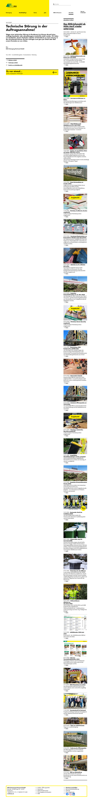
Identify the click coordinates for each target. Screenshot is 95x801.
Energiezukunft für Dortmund (78, 710)
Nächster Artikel (12, 60)
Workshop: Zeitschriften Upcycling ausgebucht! (73, 430)
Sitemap (68, 790)
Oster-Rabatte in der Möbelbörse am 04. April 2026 (72, 124)
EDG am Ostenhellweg (76, 772)
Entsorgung (9, 12)
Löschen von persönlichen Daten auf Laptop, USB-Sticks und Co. (75, 151)
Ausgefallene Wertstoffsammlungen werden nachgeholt (74, 455)
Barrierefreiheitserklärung (72, 789)
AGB (38, 793)
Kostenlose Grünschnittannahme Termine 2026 (75, 482)
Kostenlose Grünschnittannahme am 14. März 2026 (74, 293)
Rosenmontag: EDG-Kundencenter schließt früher (72, 347)
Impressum (40, 789)
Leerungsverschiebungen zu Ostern (74, 98)
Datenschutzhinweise (42, 790)
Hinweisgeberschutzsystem (44, 792)
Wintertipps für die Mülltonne (78, 571)
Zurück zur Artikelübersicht (15, 65)
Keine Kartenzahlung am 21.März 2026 (73, 182)
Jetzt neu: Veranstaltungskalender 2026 (71, 658)
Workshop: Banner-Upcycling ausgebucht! (74, 322)
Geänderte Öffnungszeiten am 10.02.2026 (75, 403)
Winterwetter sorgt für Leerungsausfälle (72, 540)
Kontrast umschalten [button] (71, 787)
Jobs (45, 12)
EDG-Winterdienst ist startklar (78, 685)
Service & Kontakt (83, 12)
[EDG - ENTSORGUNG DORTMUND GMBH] (11, 5)
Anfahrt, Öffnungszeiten (43, 787)
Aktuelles (71, 12)
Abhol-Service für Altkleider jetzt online (74, 265)
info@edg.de (10, 793)
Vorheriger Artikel (13, 62)
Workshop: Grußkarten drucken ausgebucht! (75, 211)
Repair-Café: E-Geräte (76, 376)
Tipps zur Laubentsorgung (77, 725)
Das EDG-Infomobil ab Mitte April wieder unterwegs (74, 26)
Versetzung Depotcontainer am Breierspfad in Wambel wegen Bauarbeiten (75, 236)
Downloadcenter (70, 792)
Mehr (67, 36)
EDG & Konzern (57, 12)
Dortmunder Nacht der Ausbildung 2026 (72, 513)
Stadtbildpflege (23, 12)
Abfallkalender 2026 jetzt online (73, 632)
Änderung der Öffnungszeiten (78, 748)
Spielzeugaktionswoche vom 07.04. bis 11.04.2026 (74, 56)
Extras (35, 12)
